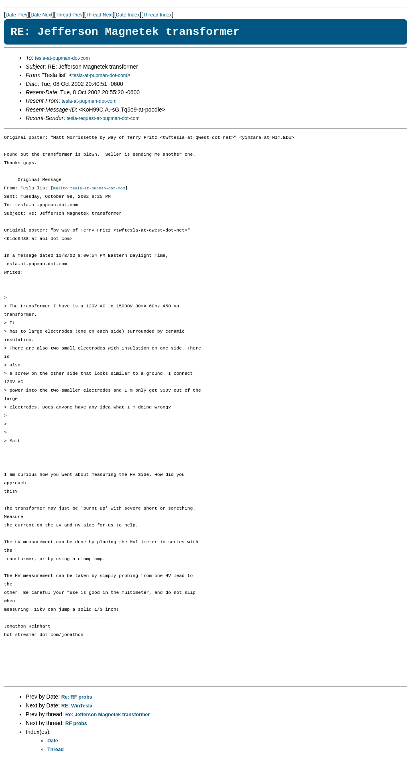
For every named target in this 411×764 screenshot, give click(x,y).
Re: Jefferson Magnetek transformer (107, 715)
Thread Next (99, 15)
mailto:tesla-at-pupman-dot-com (89, 188)
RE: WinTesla (76, 706)
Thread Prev (68, 15)
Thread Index (157, 15)
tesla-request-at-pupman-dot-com (103, 118)
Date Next (41, 15)
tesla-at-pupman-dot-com (62, 58)
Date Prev (16, 15)
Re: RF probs (76, 697)
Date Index (128, 15)
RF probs (76, 724)
